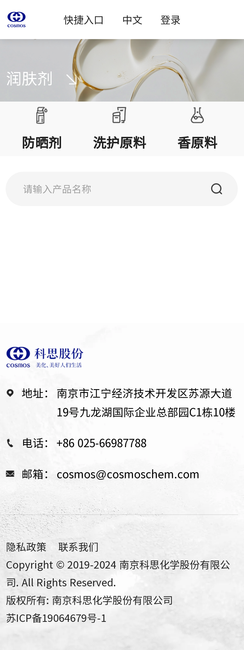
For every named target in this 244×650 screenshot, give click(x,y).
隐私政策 (26, 546)
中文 (132, 19)
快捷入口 (83, 19)
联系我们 (78, 546)
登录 (170, 19)
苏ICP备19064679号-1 (56, 617)
